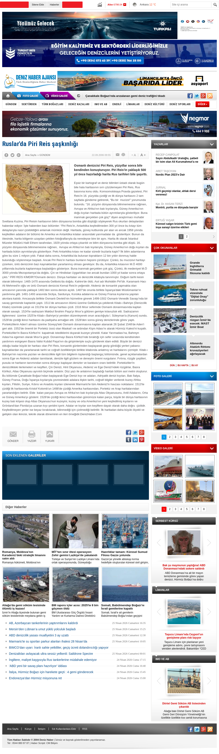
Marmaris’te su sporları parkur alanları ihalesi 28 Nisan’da (48, 641)
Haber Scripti (38, 743)
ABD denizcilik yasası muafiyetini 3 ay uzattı (39, 635)
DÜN (172, 365)
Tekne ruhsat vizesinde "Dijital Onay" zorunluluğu (199, 295)
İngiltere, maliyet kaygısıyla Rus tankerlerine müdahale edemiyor (53, 660)
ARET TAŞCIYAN (179, 173)
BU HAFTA (183, 365)
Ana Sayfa (12, 729)
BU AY (194, 365)
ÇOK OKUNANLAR (165, 247)
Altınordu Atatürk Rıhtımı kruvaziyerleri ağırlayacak (200, 348)
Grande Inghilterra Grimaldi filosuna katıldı (200, 268)
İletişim (41, 729)
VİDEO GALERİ (163, 448)
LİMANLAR (162, 590)
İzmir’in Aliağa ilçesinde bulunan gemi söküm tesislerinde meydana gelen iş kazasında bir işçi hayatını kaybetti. (26, 611)
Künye (28, 729)
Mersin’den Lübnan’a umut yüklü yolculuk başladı (42, 629)
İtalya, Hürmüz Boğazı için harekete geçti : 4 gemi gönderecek (51, 672)
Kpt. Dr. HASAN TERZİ (179, 205)
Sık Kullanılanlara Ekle (64, 729)
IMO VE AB (162, 659)
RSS (84, 729)
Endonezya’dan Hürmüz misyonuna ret (35, 678)
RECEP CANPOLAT (179, 158)
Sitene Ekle (38, 4)
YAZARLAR (161, 144)
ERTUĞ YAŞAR (179, 224)
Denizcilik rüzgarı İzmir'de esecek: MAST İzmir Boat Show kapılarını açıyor (200, 322)
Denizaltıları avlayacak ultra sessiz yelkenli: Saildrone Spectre (51, 653)
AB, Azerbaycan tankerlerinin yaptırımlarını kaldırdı (43, 623)
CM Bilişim (52, 743)
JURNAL (179, 191)
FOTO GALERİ (163, 376)
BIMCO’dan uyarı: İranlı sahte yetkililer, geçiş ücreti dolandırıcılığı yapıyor (58, 647)
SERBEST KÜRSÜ (166, 520)
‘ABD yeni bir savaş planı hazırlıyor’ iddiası (38, 666)
